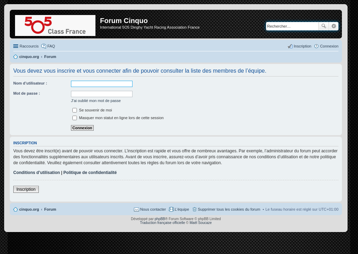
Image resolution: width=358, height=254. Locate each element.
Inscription (26, 189)
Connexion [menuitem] (329, 46)
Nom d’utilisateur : (30, 83)
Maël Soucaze (200, 223)
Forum (50, 209)
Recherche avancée (333, 26)
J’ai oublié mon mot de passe (96, 101)
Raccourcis (29, 46)
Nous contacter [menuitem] (153, 209)
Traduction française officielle (162, 223)
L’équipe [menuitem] (182, 209)
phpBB (160, 219)
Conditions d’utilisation (36, 172)
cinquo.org (29, 209)
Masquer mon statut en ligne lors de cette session (118, 118)
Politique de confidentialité (90, 172)
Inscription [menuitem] (302, 46)
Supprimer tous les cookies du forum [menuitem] (229, 209)
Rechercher (323, 26)
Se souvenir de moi (92, 110)
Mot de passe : (26, 93)
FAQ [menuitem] (51, 46)
